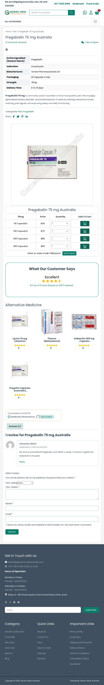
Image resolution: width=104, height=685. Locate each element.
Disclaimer (75, 664)
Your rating (11, 482)
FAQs (39, 642)
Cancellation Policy (79, 658)
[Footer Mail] (52, 562)
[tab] (15, 426)
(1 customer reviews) (16, 42)
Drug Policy (75, 637)
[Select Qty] (60, 223)
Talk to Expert (90, 42)
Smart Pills (10, 637)
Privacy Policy (76, 631)
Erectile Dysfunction (14, 631)
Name (9, 503)
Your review (12, 487)
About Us (41, 631)
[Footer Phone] (52, 566)
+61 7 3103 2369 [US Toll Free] (62, 3)
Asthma (8, 653)
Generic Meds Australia (30, 681)
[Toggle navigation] (95, 21)
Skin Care (9, 642)
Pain (15, 31)
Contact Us (43, 637)
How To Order (44, 647)
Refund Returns (77, 647)
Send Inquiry (69, 253)
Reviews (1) (15, 426)
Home (8, 31)
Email (9, 514)
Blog (7, 658)
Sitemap (41, 653)
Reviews (41, 658)
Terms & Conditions (79, 653)
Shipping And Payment (81, 642)
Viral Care (10, 647)
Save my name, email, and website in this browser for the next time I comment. (50, 524)
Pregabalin (28, 111)
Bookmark (78, 3)
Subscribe (91, 609)
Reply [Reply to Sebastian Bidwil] (22, 461)
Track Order (92, 3)
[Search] (71, 12)
